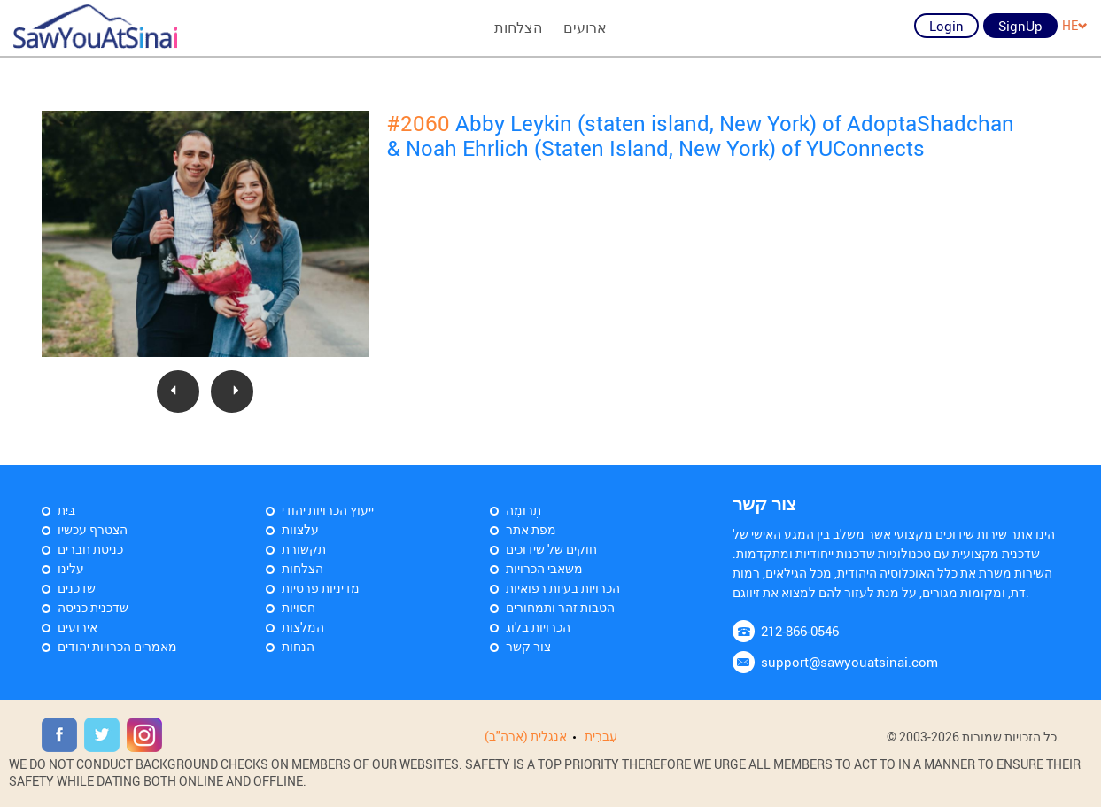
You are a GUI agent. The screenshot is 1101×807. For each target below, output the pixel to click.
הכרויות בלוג (538, 626)
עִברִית (601, 735)
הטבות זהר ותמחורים (560, 607)
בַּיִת (66, 509)
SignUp (1020, 26)
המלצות (303, 626)
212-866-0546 (800, 631)
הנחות (298, 646)
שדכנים (77, 587)
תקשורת (304, 548)
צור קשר (528, 646)
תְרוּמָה (523, 509)
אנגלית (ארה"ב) (526, 735)
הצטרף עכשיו (93, 529)
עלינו (71, 568)
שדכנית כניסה (93, 607)
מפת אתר (531, 529)
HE (1075, 25)
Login (946, 26)
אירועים (77, 626)
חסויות (298, 607)
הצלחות (518, 27)
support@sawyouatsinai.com (849, 662)
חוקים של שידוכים (551, 548)
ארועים (585, 27)
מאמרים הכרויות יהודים (117, 646)
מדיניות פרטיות (321, 587)
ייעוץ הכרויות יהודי (328, 509)
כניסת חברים (90, 548)
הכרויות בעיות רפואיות (563, 587)
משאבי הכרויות (544, 568)
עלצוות (300, 529)
